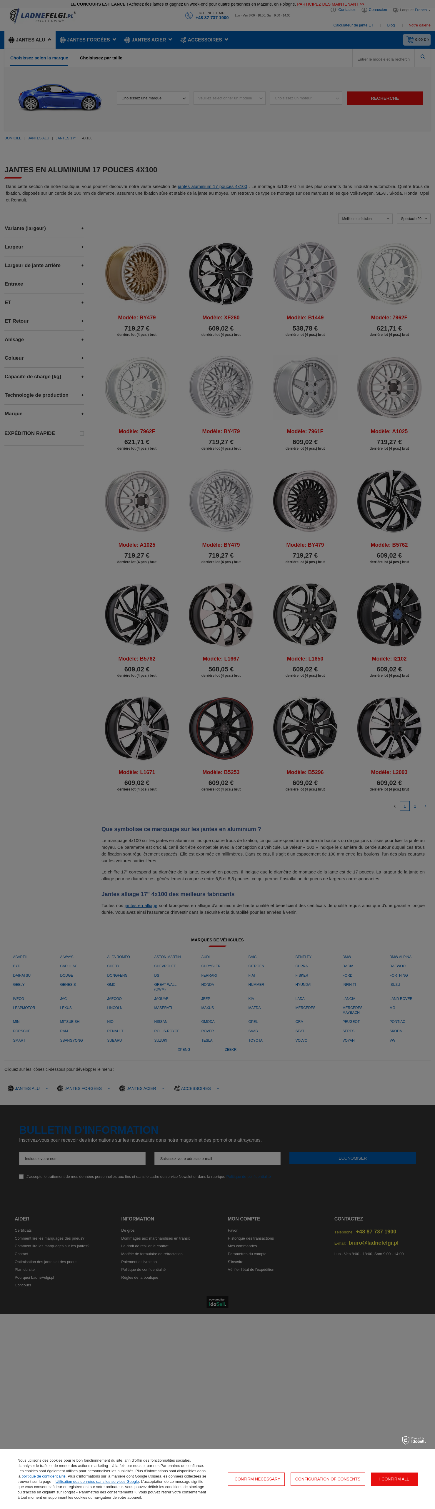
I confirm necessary (256, 1479)
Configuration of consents (327, 1479)
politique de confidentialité (43, 1476)
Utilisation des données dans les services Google (97, 1481)
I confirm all (394, 1479)
